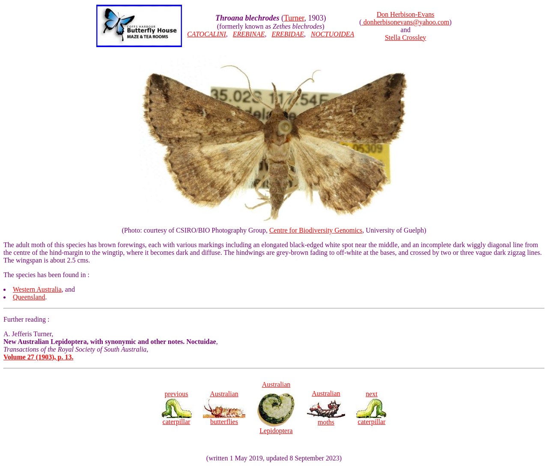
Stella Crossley (405, 37)
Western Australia (37, 289)
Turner (294, 18)
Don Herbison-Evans (406, 14)
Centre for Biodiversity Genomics (315, 230)
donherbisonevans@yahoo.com (406, 22)
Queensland (29, 297)
